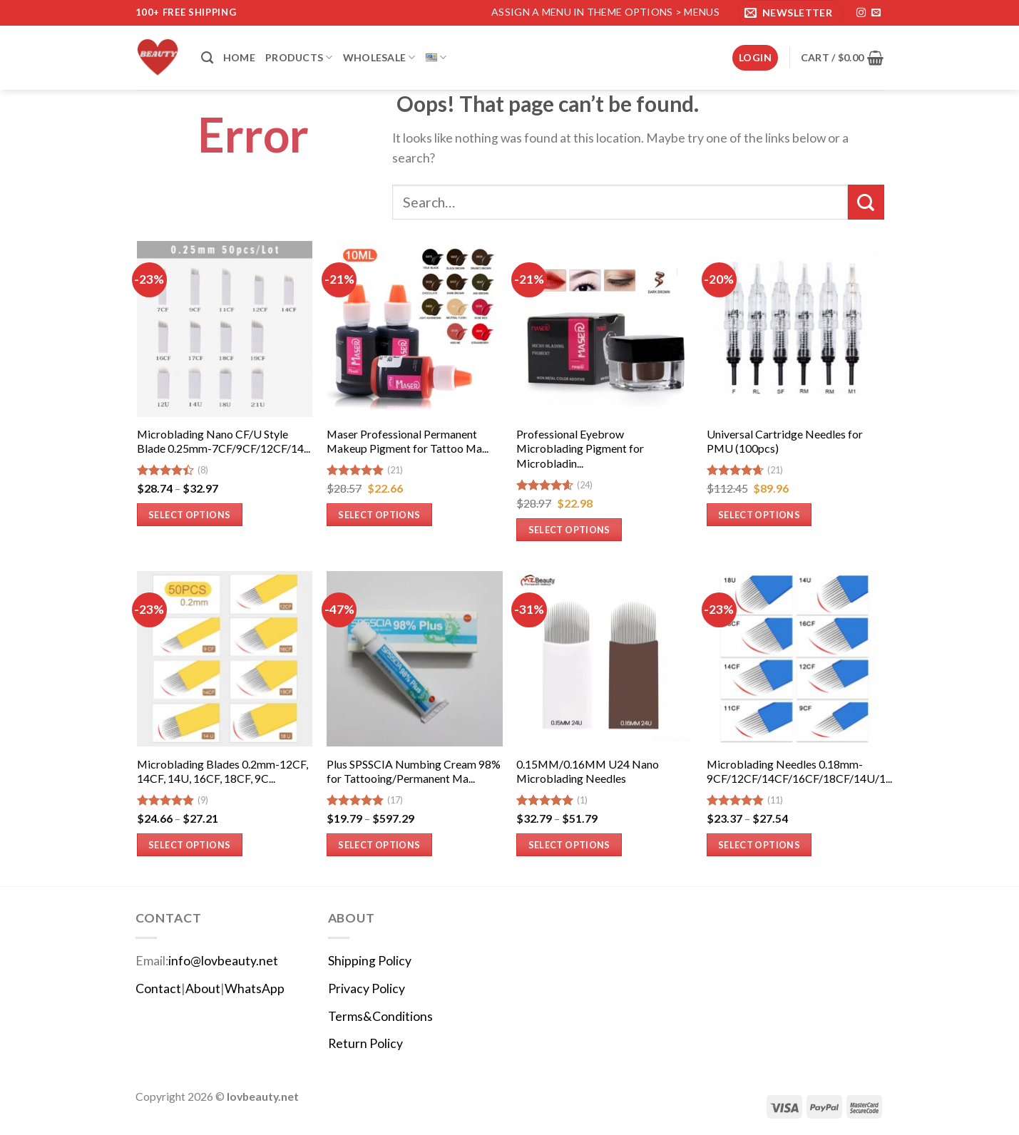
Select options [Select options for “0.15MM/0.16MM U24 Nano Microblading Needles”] (569, 845)
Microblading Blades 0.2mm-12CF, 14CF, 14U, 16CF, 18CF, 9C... (222, 771)
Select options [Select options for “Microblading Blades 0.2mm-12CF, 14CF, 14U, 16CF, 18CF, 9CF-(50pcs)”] (189, 845)
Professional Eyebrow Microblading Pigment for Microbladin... (580, 448)
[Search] (207, 57)
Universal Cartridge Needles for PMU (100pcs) (785, 441)
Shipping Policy (369, 960)
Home (239, 57)
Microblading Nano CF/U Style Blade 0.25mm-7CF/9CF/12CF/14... (223, 441)
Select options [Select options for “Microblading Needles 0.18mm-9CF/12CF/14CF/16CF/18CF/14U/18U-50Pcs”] (759, 845)
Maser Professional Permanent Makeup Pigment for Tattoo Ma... (407, 441)
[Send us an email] (876, 13)
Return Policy (365, 1043)
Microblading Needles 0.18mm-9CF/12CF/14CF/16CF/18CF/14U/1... (799, 771)
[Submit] (866, 202)
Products (299, 57)
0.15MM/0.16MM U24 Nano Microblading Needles (587, 771)
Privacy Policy (366, 988)
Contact (158, 988)
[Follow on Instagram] (861, 13)
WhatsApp (255, 988)
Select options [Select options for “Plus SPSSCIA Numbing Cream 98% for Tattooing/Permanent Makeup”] (379, 845)
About (202, 988)
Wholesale (379, 57)
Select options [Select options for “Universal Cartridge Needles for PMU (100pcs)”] (759, 514)
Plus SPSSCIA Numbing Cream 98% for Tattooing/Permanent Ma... (414, 771)
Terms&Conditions (380, 1016)
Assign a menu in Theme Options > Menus (605, 12)
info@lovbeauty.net (223, 960)
